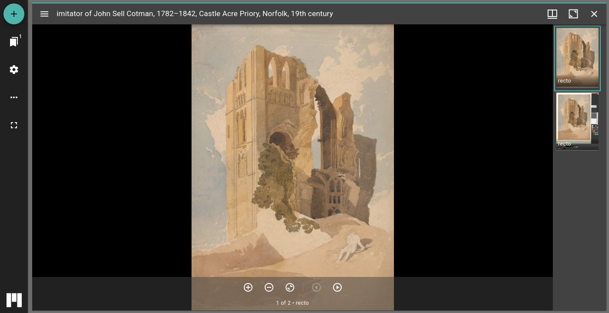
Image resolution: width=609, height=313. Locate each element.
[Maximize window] (573, 13)
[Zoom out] (269, 287)
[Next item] (337, 287)
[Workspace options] (13, 97)
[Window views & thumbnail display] (552, 13)
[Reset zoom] (289, 287)
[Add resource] (13, 13)
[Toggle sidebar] (44, 13)
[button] (577, 58)
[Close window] (594, 13)
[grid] (579, 167)
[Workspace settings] (13, 69)
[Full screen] (13, 125)
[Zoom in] (248, 287)
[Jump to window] (13, 41)
